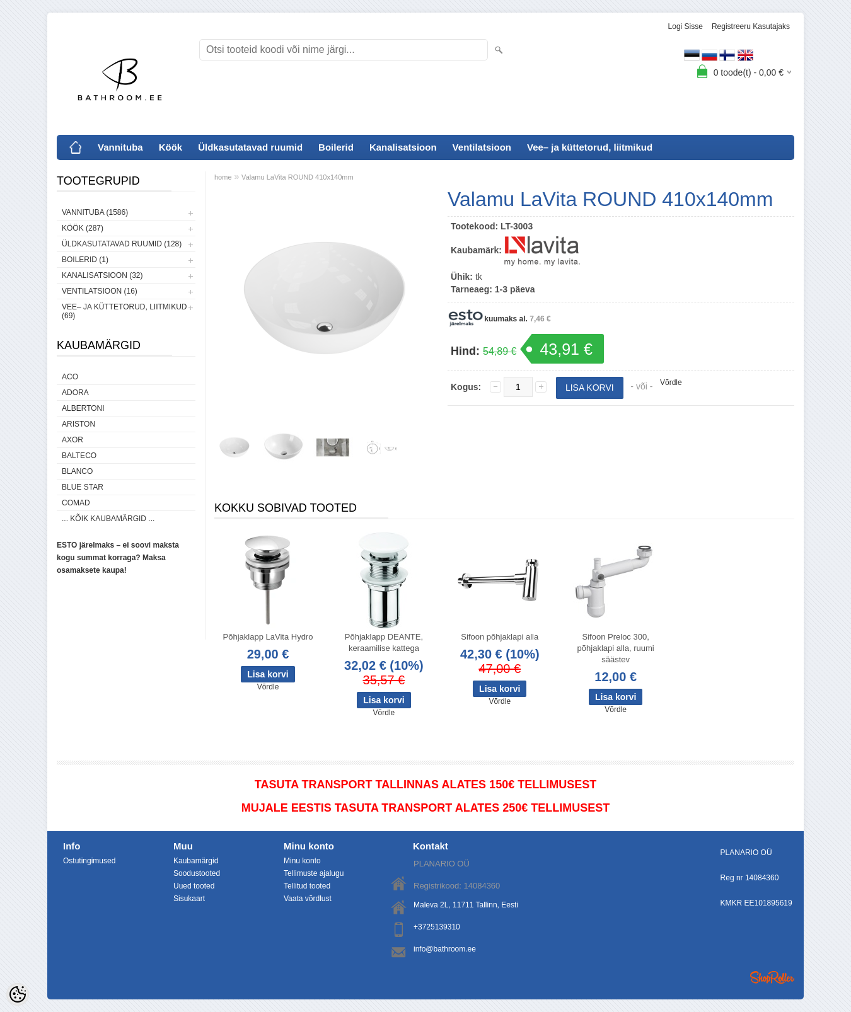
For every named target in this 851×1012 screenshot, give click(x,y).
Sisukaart (189, 898)
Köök (171, 147)
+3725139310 (437, 927)
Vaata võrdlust (308, 898)
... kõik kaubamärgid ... (108, 518)
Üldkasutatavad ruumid (250, 147)
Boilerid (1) (85, 259)
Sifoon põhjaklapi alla (499, 636)
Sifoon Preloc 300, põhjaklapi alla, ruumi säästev (615, 648)
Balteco (79, 455)
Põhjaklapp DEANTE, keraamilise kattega (384, 642)
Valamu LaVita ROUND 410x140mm (297, 177)
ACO (70, 376)
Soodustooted (196, 873)
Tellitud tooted (307, 886)
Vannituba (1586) (95, 212)
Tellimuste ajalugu (314, 873)
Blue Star (82, 487)
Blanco (77, 471)
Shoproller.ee (772, 977)
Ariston (78, 424)
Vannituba (120, 147)
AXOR (72, 439)
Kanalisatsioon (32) (102, 275)
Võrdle (671, 382)
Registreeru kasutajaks (751, 26)
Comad (76, 502)
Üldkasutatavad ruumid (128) (122, 243)
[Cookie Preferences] (17, 994)
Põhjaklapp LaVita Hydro (268, 636)
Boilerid (336, 147)
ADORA (75, 392)
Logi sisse (685, 26)
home (223, 177)
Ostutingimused (89, 860)
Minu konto (302, 860)
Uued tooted (193, 886)
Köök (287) (82, 228)
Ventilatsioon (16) (99, 291)
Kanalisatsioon (403, 147)
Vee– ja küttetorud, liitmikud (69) (124, 311)
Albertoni (83, 408)
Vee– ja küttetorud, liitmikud (589, 147)
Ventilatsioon (482, 147)
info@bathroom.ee (445, 949)
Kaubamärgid (195, 860)
